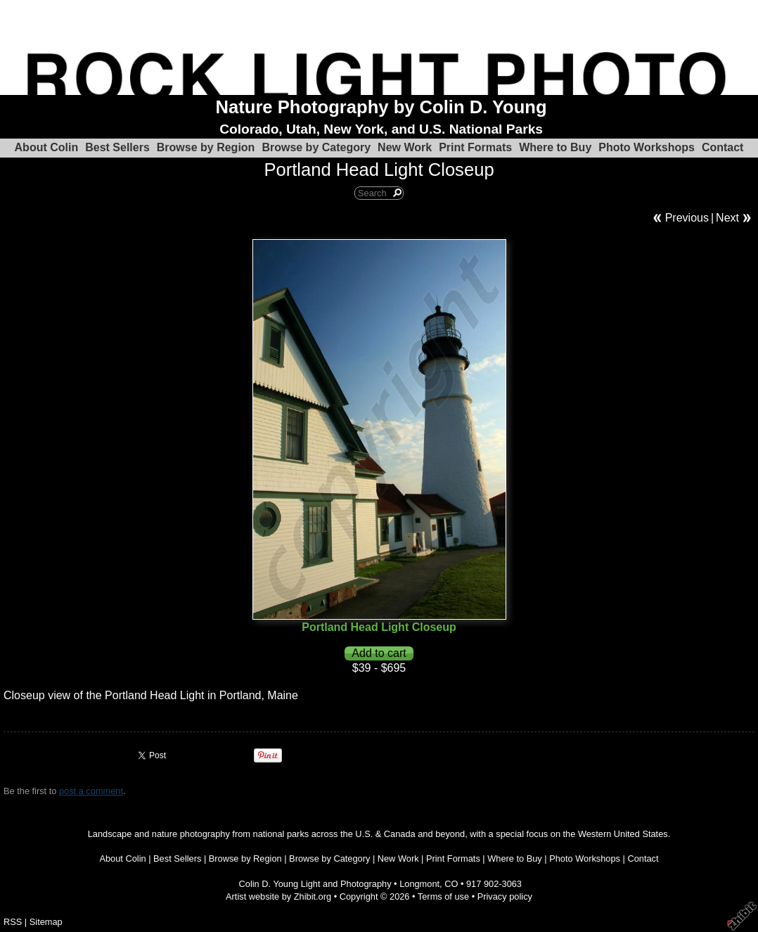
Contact (723, 147)
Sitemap (46, 922)
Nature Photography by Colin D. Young (381, 107)
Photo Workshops (646, 147)
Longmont (419, 884)
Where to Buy (555, 147)
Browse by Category (316, 147)
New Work (405, 147)
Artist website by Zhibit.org (278, 896)
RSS (13, 922)
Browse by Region (206, 147)
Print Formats (475, 147)
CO (451, 884)
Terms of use (443, 896)
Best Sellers (117, 147)
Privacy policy (504, 896)
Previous (687, 218)
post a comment (91, 791)
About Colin (47, 147)
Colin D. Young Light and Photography (315, 884)
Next (727, 218)
